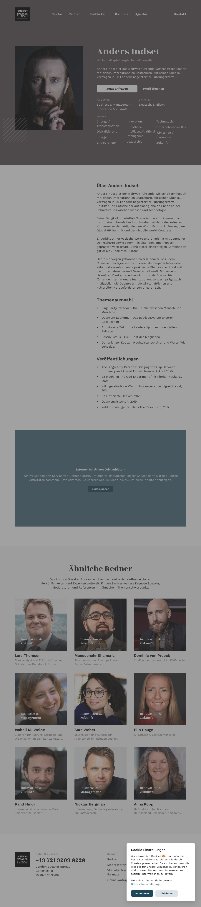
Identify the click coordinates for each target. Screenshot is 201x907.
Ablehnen (167, 893)
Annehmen (142, 893)
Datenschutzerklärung (145, 884)
